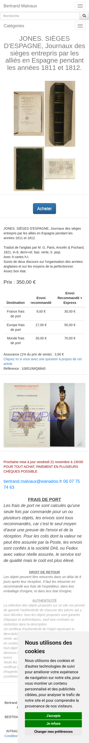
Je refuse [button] (53, 723)
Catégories (14, 25)
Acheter (44, 208)
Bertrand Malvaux (20, 6)
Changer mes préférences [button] (53, 732)
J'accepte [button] (53, 716)
